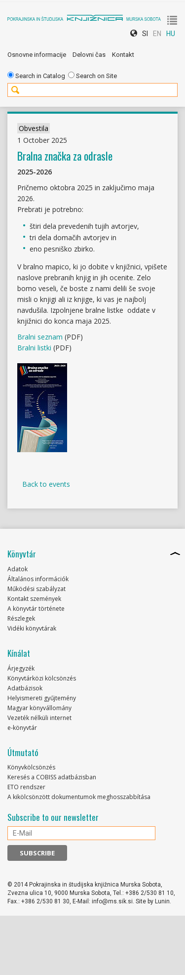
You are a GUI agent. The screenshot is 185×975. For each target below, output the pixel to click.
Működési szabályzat (36, 589)
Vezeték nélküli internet (39, 718)
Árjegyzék (21, 668)
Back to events (46, 484)
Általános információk (38, 579)
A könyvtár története (36, 608)
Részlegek (21, 618)
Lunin (162, 901)
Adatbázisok (24, 688)
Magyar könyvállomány (39, 708)
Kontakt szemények (34, 598)
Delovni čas (89, 54)
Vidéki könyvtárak (31, 628)
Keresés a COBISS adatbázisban (51, 777)
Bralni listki (34, 347)
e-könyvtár (22, 727)
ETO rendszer (26, 787)
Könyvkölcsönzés (31, 767)
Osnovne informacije (36, 54)
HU (170, 34)
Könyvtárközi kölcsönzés (41, 678)
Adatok (17, 569)
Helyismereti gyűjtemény (41, 698)
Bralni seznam (40, 336)
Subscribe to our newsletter (53, 817)
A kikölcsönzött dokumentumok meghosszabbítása (78, 797)
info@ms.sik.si (112, 901)
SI (145, 34)
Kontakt (123, 54)
